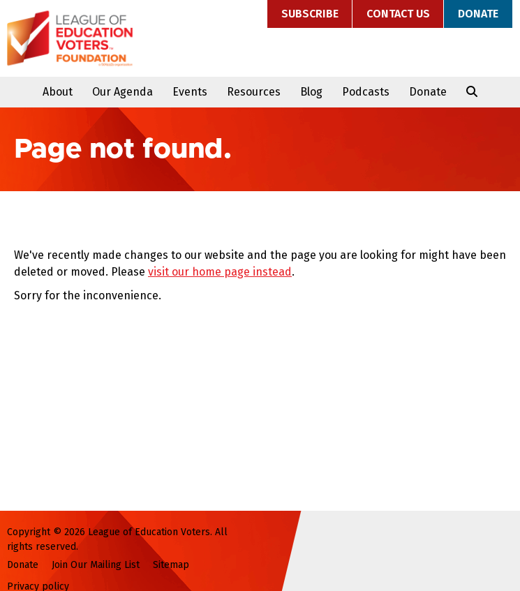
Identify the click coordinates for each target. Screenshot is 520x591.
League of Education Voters (70, 38)
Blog (311, 91)
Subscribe (310, 13)
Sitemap (171, 565)
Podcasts (365, 91)
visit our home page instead (220, 271)
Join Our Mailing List (96, 565)
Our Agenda (122, 91)
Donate (478, 13)
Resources (254, 91)
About (58, 91)
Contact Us (398, 13)
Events (189, 91)
